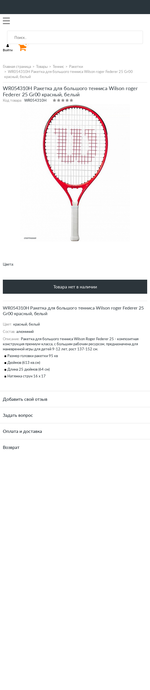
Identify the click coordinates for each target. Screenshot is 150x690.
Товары (42, 66)
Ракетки (76, 66)
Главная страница (17, 66)
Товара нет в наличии (75, 286)
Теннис (58, 66)
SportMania (29, 21)
